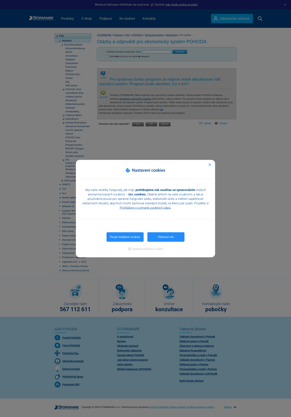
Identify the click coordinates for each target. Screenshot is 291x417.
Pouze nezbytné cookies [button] (125, 236)
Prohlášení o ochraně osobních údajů (145, 207)
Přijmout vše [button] (166, 236)
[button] (145, 248)
